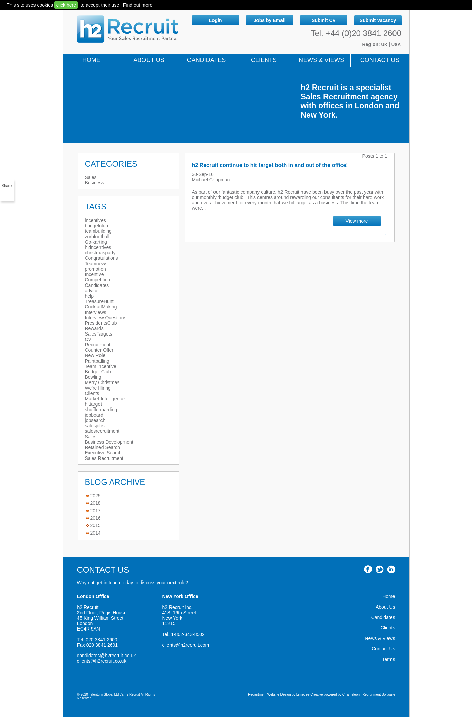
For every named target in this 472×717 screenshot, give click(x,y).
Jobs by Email (269, 20)
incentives (95, 220)
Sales (91, 177)
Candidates (206, 60)
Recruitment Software (378, 694)
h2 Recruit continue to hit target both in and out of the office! (270, 165)
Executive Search (103, 452)
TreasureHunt (99, 301)
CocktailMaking (101, 307)
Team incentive (100, 366)
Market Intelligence (105, 398)
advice (91, 290)
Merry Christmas (102, 382)
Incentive (94, 274)
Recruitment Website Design (269, 694)
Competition (97, 279)
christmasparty (100, 252)
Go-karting (96, 242)
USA (396, 44)
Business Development (109, 442)
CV (88, 339)
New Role (95, 355)
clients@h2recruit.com (185, 645)
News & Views (380, 638)
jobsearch (95, 420)
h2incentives (98, 247)
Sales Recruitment (104, 458)
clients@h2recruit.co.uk (102, 661)
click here (66, 5)
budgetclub (96, 225)
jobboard (94, 415)
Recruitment (97, 344)
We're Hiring (98, 388)
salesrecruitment (102, 431)
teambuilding (98, 231)
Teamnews (96, 263)
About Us (148, 60)
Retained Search (102, 447)
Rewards (94, 328)
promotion (95, 269)
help (89, 296)
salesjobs (95, 425)
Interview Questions (106, 317)
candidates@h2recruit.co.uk (106, 655)
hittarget (93, 404)
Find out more (137, 5)
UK (385, 44)
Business (94, 183)
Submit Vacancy (378, 20)
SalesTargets (98, 334)
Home (91, 60)
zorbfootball (97, 236)
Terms (388, 659)
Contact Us (379, 60)
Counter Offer (99, 350)
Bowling (93, 377)
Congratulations (101, 258)
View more (357, 221)
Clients (264, 60)
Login (215, 20)
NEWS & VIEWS (321, 60)
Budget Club (98, 371)
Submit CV (324, 20)
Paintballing (97, 361)
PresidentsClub (101, 323)
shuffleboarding (101, 409)
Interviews (95, 312)
